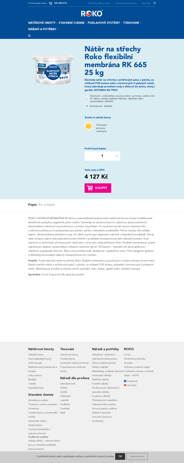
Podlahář (65, 404)
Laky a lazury (35, 375)
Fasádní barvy (67, 358)
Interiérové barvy (69, 354)
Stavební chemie (72, 23)
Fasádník (65, 408)
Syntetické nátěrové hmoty (74, 362)
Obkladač (65, 396)
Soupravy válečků (101, 396)
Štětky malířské (100, 367)
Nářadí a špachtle (101, 412)
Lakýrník (64, 400)
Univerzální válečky (101, 375)
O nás (127, 354)
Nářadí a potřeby (42, 29)
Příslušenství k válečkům (104, 400)
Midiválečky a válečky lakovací (107, 371)
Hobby (63, 387)
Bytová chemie (36, 449)
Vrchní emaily (35, 362)
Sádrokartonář (67, 383)
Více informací (137, 456)
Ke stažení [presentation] (46, 204)
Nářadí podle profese (99, 3)
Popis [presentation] (32, 204)
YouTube (131, 385)
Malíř (62, 412)
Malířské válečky (100, 379)
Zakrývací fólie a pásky (104, 404)
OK (120, 456)
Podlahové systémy (104, 23)
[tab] (33, 204)
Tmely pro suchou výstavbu (42, 404)
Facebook (132, 381)
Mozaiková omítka (38, 400)
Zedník (63, 391)
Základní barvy (36, 354)
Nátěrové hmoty (42, 23)
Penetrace (33, 408)
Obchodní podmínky (126, 3)
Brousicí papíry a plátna (104, 408)
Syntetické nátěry (37, 421)
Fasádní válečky (100, 383)
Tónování (131, 23)
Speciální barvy (36, 387)
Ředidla (32, 379)
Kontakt (146, 3)
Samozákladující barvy (39, 358)
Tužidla (32, 383)
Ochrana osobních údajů (137, 367)
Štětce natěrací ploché (104, 362)
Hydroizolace (35, 425)
